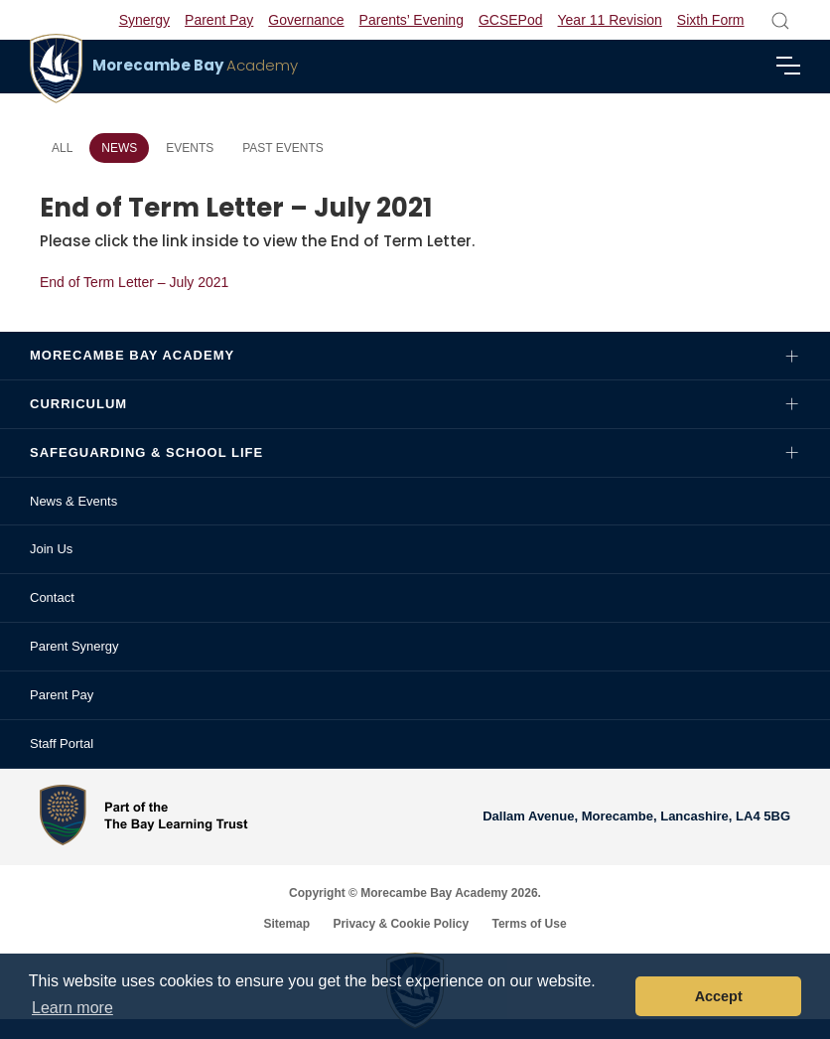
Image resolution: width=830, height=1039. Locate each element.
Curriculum (78, 403)
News (119, 148)
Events (189, 148)
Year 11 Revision (610, 20)
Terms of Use (528, 924)
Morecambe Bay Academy (132, 355)
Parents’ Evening (411, 20)
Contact (52, 597)
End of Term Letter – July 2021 (134, 282)
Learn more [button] (72, 1007)
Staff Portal (61, 743)
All (62, 148)
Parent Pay (219, 20)
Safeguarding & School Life (146, 452)
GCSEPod (511, 20)
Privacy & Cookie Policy (401, 924)
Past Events (282, 148)
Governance (306, 20)
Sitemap (286, 924)
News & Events (73, 501)
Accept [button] (719, 996)
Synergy (144, 20)
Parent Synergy (74, 646)
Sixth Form (711, 20)
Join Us (51, 548)
